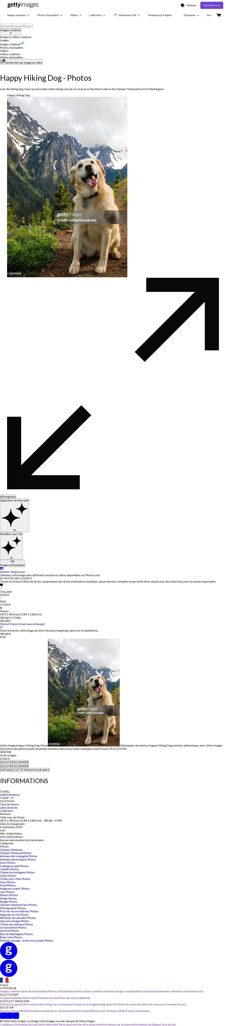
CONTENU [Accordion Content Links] (8, 988)
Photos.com (98, 1010)
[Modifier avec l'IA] (11, 546)
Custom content (91, 991)
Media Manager (10, 1004)
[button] (113, 37)
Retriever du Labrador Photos (18, 917)
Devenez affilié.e (116, 1010)
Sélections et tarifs (27, 997)
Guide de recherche (129, 1004)
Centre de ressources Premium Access (164, 1004)
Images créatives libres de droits (19, 991)
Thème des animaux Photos (16, 924)
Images (4, 40)
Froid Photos (8, 885)
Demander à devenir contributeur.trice (180, 991)
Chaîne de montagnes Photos (17, 872)
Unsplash (85, 1010)
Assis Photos (8, 862)
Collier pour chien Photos (15, 878)
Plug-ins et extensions (60, 1004)
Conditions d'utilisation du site (18, 1024)
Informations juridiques (146, 1024)
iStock (76, 1010)
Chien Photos (8, 875)
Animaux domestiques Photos (18, 859)
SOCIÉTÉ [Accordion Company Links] (7, 1007)
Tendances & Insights (86, 1004)
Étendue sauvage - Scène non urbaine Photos (26, 940)
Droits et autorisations (33, 1004)
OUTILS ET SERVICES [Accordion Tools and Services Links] (14, 1001)
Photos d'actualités (11, 47)
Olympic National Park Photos (18, 904)
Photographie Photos (13, 908)
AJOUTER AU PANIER (14, 762)
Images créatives (10, 44)
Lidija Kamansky (10, 794)
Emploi (30, 1010)
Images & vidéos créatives (15, 37)
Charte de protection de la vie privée (79, 1024)
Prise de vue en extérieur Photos (19, 911)
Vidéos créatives (10, 54)
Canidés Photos (9, 869)
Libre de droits (9, 807)
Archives (76, 991)
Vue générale (8, 997)
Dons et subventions (60, 1010)
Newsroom (41, 1010)
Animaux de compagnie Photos (18, 856)
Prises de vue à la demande (74, 997)
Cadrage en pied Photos (14, 866)
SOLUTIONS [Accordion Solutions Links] (9, 994)
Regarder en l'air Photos (14, 914)
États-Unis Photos (11, 937)
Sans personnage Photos (14, 921)
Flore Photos (8, 882)
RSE (23, 1010)
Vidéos (4, 50)
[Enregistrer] (8, 496)
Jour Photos (7, 891)
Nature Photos (9, 895)
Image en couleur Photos (15, 888)
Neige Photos (8, 898)
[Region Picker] (4, 982)
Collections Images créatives (118, 991)
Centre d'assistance (138, 1010)
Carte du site (168, 1024)
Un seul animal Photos (13, 927)
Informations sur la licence (116, 1024)
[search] (0, 22)
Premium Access (48, 997)
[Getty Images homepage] (23, 5)
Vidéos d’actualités (11, 57)
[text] (16, 26)
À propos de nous (10, 1010)
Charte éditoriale (47, 1024)
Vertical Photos (9, 930)
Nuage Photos (8, 901)
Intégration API (108, 1004)
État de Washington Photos (16, 934)
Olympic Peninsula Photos (16, 853)
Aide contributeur (146, 991)
